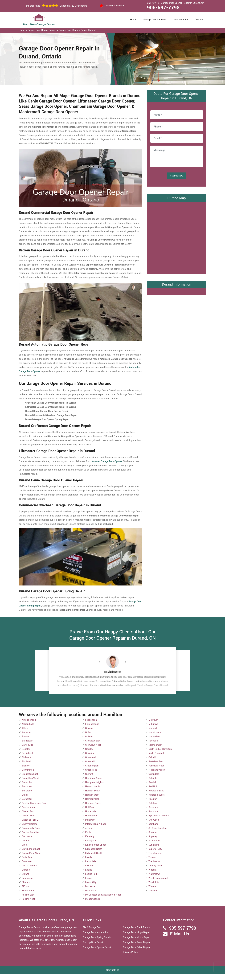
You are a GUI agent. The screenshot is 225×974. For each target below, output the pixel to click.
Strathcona (154, 840)
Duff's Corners (29, 865)
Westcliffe (153, 882)
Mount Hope (154, 732)
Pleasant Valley (156, 770)
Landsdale (90, 861)
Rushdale (153, 811)
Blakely (25, 765)
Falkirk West (28, 899)
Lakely (88, 857)
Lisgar (88, 878)
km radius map (176, 237)
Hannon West (92, 795)
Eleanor (26, 882)
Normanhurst (155, 745)
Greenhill (90, 761)
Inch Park (90, 820)
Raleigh (152, 778)
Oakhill (152, 757)
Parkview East (155, 761)
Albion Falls (28, 724)
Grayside (89, 753)
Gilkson (89, 736)
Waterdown (154, 874)
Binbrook (26, 757)
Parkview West (156, 765)
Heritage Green (93, 803)
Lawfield (89, 865)
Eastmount (27, 878)
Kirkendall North (93, 849)
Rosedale (153, 807)
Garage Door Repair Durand (42, 30)
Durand (25, 874)
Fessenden (91, 720)
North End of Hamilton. (160, 749)
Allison (25, 728)
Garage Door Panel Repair (136, 942)
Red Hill (152, 786)
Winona (152, 886)
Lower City (90, 882)
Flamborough (92, 724)
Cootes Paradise (30, 832)
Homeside (90, 811)
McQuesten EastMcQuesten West (103, 894)
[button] (103, 662)
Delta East (27, 857)
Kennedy (89, 836)
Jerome (89, 828)
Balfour (25, 736)
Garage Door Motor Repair (136, 937)
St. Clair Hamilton (157, 828)
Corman (26, 840)
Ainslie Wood (29, 720)
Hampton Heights (94, 782)
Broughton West (30, 778)
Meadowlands (92, 899)
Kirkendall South (93, 853)
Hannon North (92, 786)
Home (133, 19)
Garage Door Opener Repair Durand (77, 30)
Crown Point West (31, 853)
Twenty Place (155, 865)
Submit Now (176, 175)
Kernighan (90, 840)
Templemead (155, 853)
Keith (88, 832)
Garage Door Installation (95, 932)
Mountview (154, 736)
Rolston (152, 803)
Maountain (90, 890)
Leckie (88, 870)
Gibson (89, 728)
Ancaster (26, 732)
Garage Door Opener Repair (97, 947)
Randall (152, 782)
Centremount (29, 807)
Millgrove (153, 724)
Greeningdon (91, 765)
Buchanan (27, 786)
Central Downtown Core (34, 803)
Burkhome (27, 790)
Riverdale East (156, 790)
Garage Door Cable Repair (136, 947)
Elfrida (25, 886)
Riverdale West (156, 795)
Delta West (27, 861)
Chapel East (28, 811)
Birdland (26, 761)
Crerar (25, 845)
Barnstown (27, 740)
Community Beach (31, 828)
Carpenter (27, 799)
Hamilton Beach (93, 778)
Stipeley (152, 836)
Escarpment (28, 890)
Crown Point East (31, 849)
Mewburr (153, 720)
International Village (95, 824)
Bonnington (28, 770)
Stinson (152, 832)
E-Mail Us (179, 934)
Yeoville (152, 890)
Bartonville (27, 745)
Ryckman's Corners (158, 815)
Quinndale (153, 774)
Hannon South (92, 790)
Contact (199, 19)
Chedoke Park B (30, 820)
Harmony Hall (92, 799)
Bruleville (27, 782)
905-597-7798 (163, 7)
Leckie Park (91, 874)
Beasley (26, 749)
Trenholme (154, 861)
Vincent (152, 870)
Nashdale (153, 740)
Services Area (180, 19)
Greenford (90, 757)
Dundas (26, 870)
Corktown (27, 836)
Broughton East (30, 774)
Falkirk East (28, 894)
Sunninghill (154, 845)
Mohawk (152, 728)
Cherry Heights (29, 824)
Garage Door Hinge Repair (136, 932)
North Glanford (156, 753)
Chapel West (28, 815)
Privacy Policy (130, 952)
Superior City (155, 849)
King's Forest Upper (95, 845)
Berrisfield (27, 753)
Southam (153, 824)
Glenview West (93, 745)
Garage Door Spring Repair (97, 937)
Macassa (90, 886)
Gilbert (88, 732)
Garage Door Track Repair (136, 927)
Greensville (91, 770)
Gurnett (89, 774)
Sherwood (153, 820)
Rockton (152, 799)
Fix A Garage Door (92, 927)
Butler (25, 795)
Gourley (89, 749)
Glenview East (92, 740)
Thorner (152, 857)
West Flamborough (158, 878)
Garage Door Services (154, 19)
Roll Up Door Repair (93, 942)
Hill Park (89, 807)
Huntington (91, 815)
